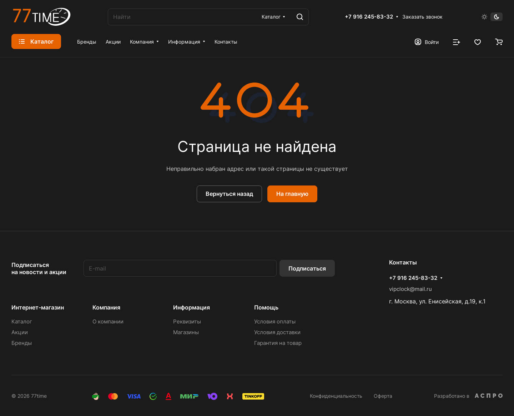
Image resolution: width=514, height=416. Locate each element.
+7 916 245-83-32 (369, 17)
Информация (191, 307)
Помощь (266, 307)
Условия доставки (277, 332)
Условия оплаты (275, 321)
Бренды (21, 343)
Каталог (21, 321)
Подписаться (307, 268)
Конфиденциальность (336, 396)
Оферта (383, 396)
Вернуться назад (229, 193)
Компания (106, 307)
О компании (108, 321)
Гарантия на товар (278, 343)
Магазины (186, 332)
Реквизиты (187, 321)
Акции (19, 332)
